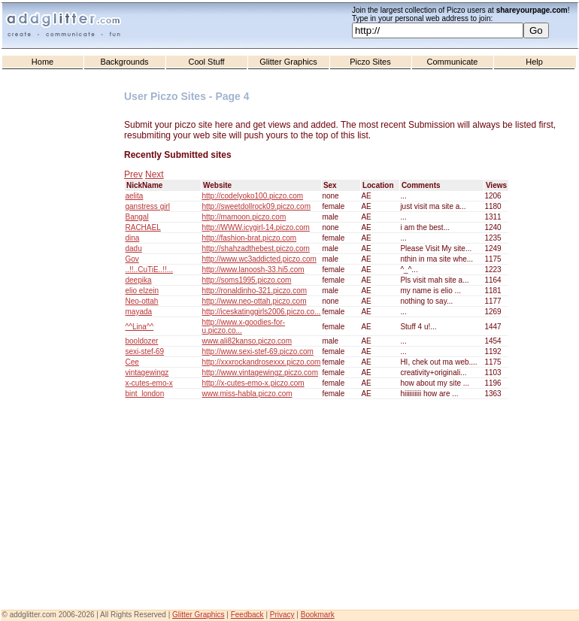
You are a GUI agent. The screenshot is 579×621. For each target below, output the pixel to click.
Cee (132, 362)
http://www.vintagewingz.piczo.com (260, 372)
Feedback (247, 614)
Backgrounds (124, 61)
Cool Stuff (206, 61)
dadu (134, 248)
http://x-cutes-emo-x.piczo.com (253, 383)
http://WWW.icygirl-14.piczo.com (256, 227)
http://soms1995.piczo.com (247, 280)
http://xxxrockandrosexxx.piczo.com (261, 362)
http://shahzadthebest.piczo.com (256, 248)
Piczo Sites (370, 61)
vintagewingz (147, 372)
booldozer (142, 341)
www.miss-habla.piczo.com (247, 393)
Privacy (282, 614)
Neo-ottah (142, 301)
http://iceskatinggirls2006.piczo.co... (261, 311)
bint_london (145, 393)
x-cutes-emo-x (149, 383)
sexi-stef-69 (145, 351)
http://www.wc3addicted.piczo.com (259, 259)
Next (154, 174)
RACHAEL (143, 227)
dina (133, 238)
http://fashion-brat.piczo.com (249, 238)
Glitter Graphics (288, 61)
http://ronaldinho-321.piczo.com (255, 290)
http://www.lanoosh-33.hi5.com (253, 269)
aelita (135, 196)
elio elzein (142, 290)
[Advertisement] (64, 376)
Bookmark (318, 614)
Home (42, 61)
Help (534, 61)
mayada (139, 311)
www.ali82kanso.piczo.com (247, 341)
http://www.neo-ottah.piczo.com (254, 301)
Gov (132, 259)
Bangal (137, 217)
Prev (133, 174)
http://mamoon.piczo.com (244, 217)
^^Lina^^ (140, 327)
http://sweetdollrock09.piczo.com (256, 206)
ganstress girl (148, 206)
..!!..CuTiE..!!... (150, 269)
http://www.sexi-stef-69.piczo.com (258, 351)
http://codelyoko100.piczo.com (253, 196)
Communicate (452, 61)
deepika (139, 280)
